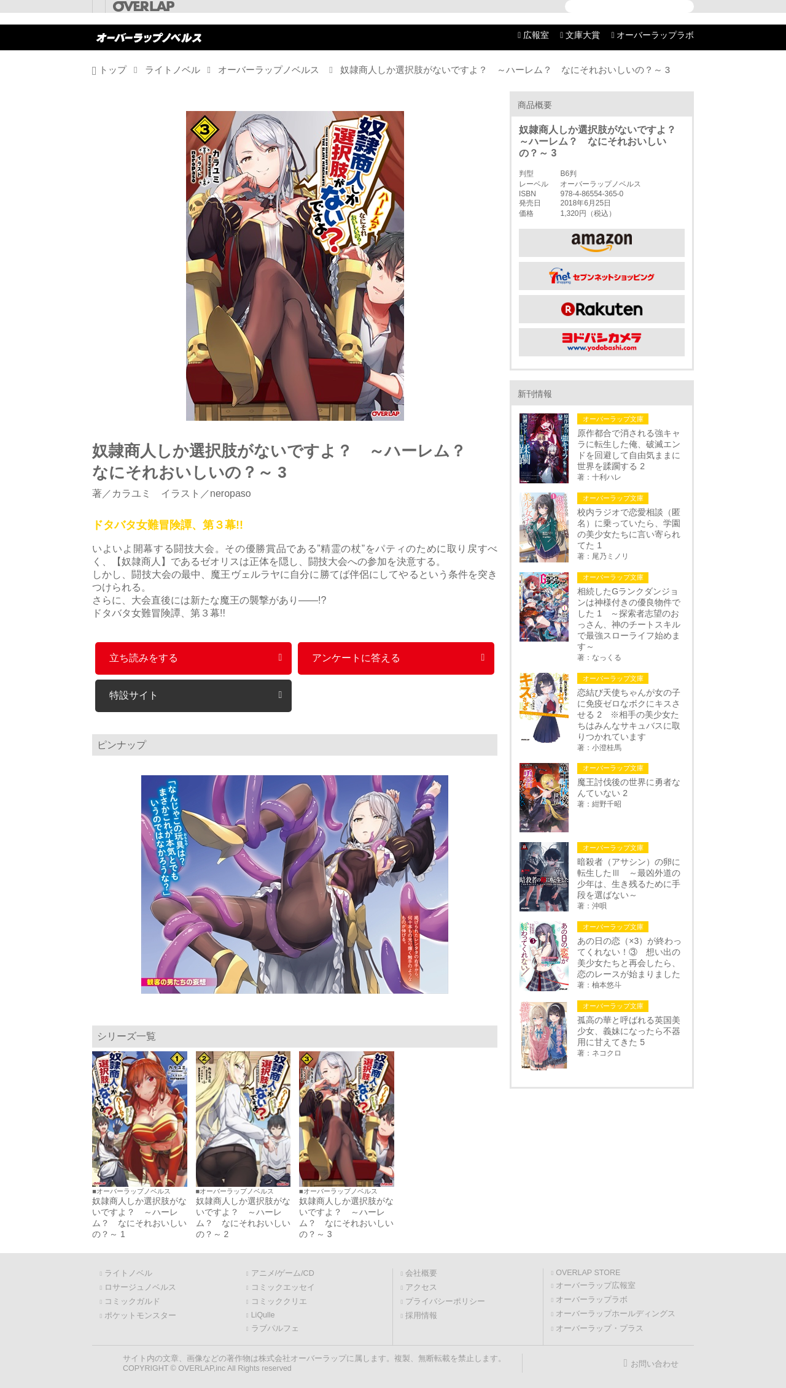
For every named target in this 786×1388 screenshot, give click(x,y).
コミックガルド (132, 1301)
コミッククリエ (279, 1301)
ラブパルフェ (275, 1328)
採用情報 (421, 1315)
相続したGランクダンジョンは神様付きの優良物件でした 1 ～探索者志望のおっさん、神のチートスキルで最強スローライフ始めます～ (628, 618)
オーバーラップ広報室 (596, 1285)
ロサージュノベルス (140, 1287)
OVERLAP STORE (588, 1272)
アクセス (421, 1287)
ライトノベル (172, 69)
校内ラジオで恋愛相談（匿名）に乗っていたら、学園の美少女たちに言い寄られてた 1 (628, 528)
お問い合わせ (655, 1364)
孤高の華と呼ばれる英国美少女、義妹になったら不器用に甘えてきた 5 (628, 1031)
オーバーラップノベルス (268, 69)
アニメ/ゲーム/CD (282, 1273)
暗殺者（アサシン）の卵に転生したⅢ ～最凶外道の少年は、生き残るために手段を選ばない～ (628, 878)
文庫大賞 (583, 35)
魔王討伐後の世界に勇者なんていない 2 (628, 787)
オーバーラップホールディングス (615, 1313)
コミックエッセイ (283, 1287)
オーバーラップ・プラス (600, 1328)
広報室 (536, 35)
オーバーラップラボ (655, 35)
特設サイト (133, 695)
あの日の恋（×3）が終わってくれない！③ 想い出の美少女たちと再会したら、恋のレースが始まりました (629, 957)
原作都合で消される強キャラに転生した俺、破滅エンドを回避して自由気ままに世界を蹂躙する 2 (628, 449)
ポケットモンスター (140, 1315)
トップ (112, 69)
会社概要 (421, 1273)
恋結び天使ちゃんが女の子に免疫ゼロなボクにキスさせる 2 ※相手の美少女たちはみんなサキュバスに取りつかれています (628, 715)
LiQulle (263, 1315)
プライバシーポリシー (445, 1301)
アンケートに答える (356, 658)
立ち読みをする (143, 658)
